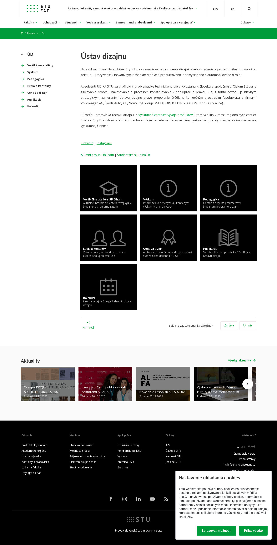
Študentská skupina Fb (133, 155)
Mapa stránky (247, 459)
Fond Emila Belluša (129, 450)
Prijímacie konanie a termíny (87, 456)
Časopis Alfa (173, 450)
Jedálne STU (173, 462)
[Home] (22, 33)
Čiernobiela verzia (244, 453)
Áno (229, 325)
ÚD (27, 54)
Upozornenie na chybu (241, 470)
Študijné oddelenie (81, 467)
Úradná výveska (31, 456)
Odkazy (245, 22)
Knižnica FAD (126, 462)
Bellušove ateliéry (128, 445)
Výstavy (122, 456)
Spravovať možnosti (216, 530)
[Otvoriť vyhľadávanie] (249, 8)
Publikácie (34, 99)
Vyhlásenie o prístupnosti (239, 464)
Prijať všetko (253, 530)
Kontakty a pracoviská (35, 462)
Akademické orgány (34, 450)
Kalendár (33, 106)
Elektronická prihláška (83, 462)
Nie (248, 325)
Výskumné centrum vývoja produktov (165, 115)
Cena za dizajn (37, 92)
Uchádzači (50, 22)
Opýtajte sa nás (31, 473)
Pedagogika (35, 79)
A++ (251, 446)
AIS (168, 445)
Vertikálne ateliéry (40, 65)
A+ (243, 447)
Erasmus (123, 467)
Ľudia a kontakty (39, 86)
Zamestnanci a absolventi (134, 22)
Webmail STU (174, 456)
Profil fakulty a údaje (34, 445)
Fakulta (29, 22)
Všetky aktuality (239, 360)
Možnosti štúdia (80, 450)
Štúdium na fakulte (81, 445)
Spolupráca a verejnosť (176, 22)
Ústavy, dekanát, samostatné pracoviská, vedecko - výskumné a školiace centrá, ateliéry (131, 8)
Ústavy (31, 33)
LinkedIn (87, 143)
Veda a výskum (96, 22)
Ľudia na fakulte (31, 467)
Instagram (104, 143)
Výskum (32, 72)
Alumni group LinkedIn (97, 155)
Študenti (71, 22)
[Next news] (247, 384)
